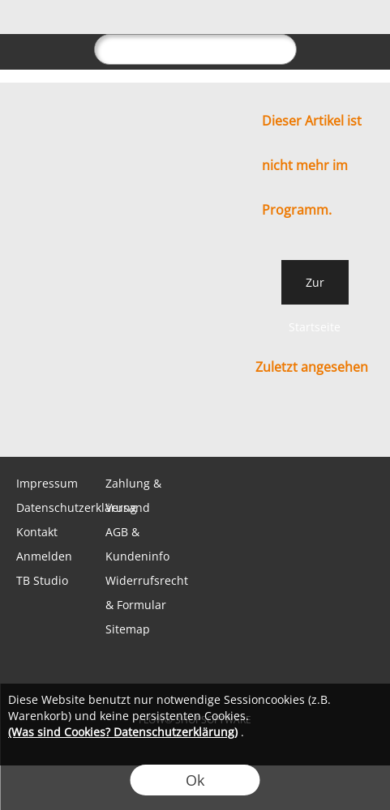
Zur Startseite (315, 290)
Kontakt (37, 531)
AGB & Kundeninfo (137, 544)
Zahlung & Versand (133, 495)
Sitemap (127, 629)
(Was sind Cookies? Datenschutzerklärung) (123, 732)
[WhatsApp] (64, 424)
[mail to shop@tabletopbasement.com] (20, 424)
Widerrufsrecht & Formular (146, 592)
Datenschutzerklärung (59, 507)
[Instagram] (151, 424)
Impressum (47, 483)
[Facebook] (108, 424)
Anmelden (44, 556)
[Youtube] (195, 424)
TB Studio (42, 580)
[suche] (195, 49)
